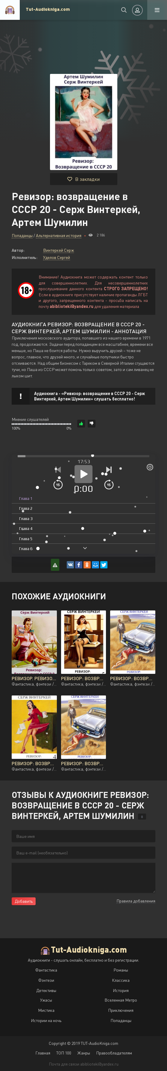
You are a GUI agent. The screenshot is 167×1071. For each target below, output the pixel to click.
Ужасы (46, 1000)
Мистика (46, 1010)
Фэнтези (46, 980)
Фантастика (46, 969)
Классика (121, 980)
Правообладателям (114, 1052)
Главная (42, 1052)
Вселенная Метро (120, 1000)
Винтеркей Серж (58, 250)
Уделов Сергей (56, 257)
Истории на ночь (46, 1020)
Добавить (24, 901)
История (121, 990)
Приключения (120, 1010)
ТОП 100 (63, 1052)
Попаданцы (22, 235)
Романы (120, 969)
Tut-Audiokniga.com (48, 9)
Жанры (83, 1052)
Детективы (46, 990)
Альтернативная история (58, 235)
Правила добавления (135, 900)
